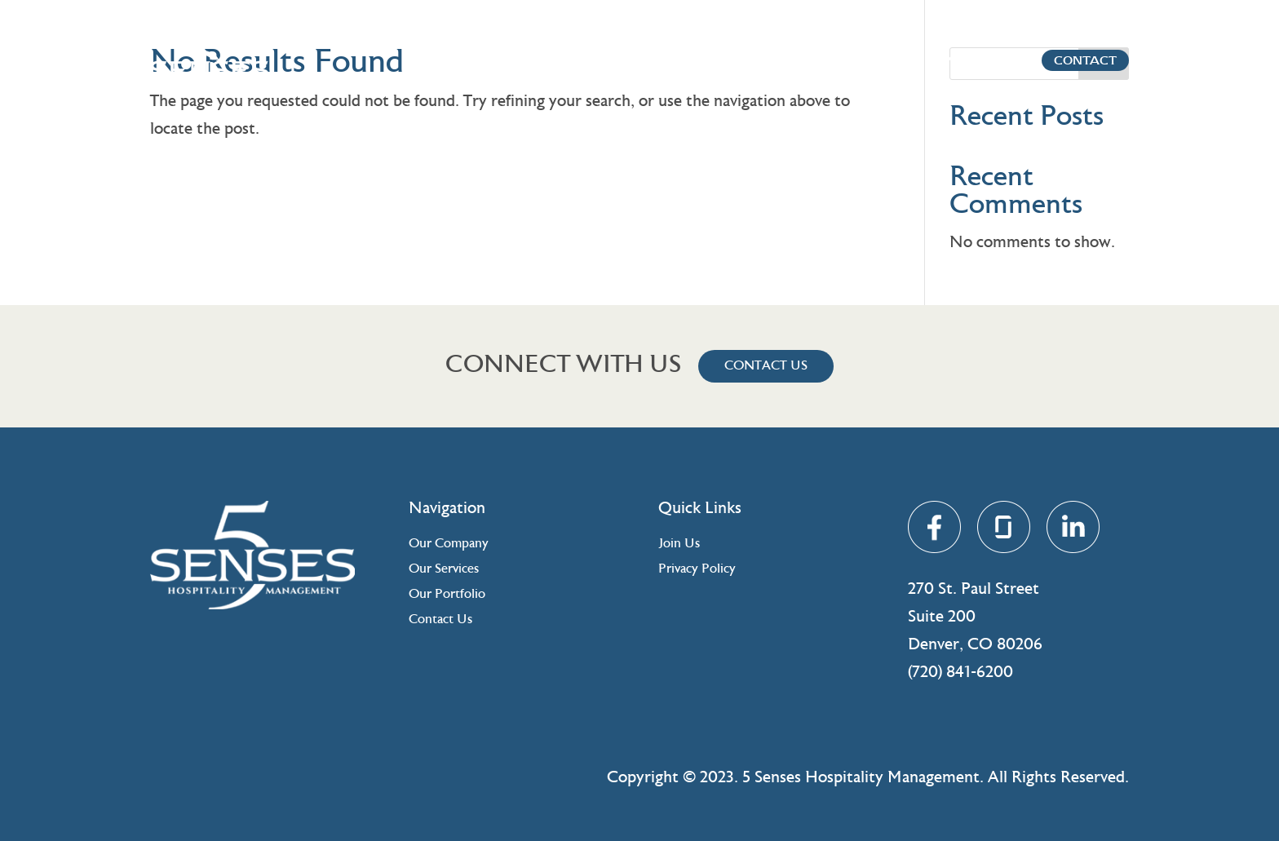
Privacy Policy (697, 569)
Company (789, 60)
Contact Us (766, 366)
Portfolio (952, 60)
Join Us (679, 544)
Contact (1044, 60)
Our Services (444, 569)
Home (722, 60)
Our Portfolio (447, 594)
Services (870, 60)
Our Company (449, 544)
